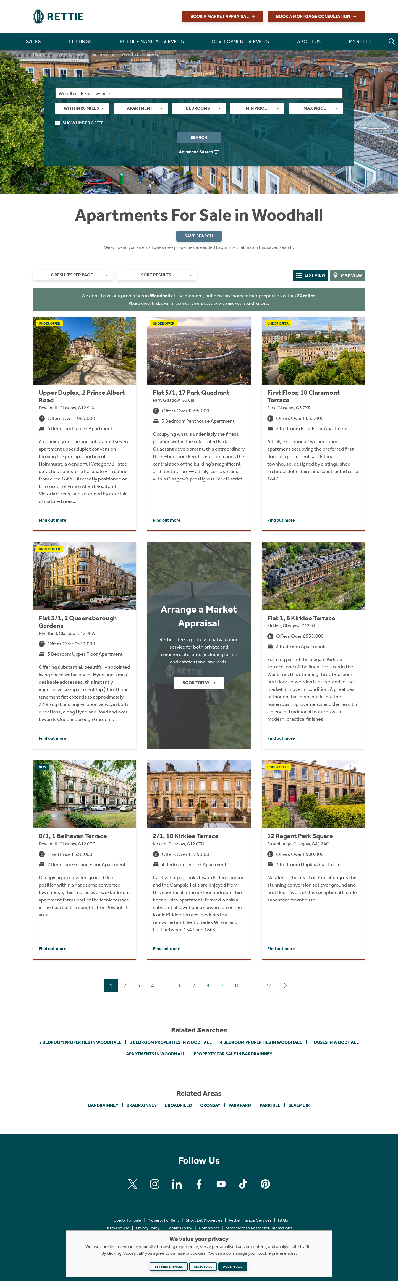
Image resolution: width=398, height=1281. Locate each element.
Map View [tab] (347, 275)
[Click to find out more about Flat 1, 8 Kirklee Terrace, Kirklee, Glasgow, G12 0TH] (313, 645)
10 (237, 985)
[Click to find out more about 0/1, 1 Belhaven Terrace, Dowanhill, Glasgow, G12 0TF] (84, 859)
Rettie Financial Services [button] (152, 41)
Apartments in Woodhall (155, 1054)
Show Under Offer (79, 123)
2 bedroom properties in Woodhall (80, 1042)
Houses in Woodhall (334, 1042)
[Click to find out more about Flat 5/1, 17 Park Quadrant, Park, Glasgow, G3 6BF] (198, 423)
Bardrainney (103, 1105)
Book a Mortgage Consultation (317, 16)
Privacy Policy (148, 1227)
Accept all (232, 1267)
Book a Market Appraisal (223, 16)
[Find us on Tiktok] (243, 1184)
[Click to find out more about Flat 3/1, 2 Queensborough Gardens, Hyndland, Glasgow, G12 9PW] (84, 645)
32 (268, 985)
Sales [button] (33, 41)
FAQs (283, 1220)
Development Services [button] (240, 41)
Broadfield (178, 1105)
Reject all (203, 1267)
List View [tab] (311, 275)
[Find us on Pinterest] (265, 1184)
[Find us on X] (132, 1184)
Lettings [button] (80, 41)
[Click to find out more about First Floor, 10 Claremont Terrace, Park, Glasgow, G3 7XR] (313, 423)
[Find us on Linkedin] (177, 1184)
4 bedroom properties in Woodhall (261, 1042)
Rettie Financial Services (250, 1220)
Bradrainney (142, 1105)
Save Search (199, 236)
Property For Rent (163, 1220)
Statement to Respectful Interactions (259, 1227)
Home (38, 54)
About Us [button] (309, 41)
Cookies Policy (179, 1227)
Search (199, 137)
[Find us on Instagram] (154, 1184)
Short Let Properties (204, 1220)
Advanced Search (199, 152)
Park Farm (240, 1105)
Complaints (209, 1227)
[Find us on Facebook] (199, 1184)
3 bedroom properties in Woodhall (171, 1042)
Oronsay (210, 1105)
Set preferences (169, 1267)
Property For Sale (67, 54)
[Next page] (285, 985)
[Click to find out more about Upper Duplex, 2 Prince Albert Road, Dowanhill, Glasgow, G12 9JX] (84, 423)
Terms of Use (117, 1227)
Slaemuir (299, 1105)
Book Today (199, 682)
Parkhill (270, 1105)
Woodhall (130, 54)
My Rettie (360, 41)
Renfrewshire (102, 54)
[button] (391, 41)
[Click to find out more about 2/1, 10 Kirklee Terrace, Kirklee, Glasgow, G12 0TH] (198, 859)
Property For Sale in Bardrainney (233, 1054)
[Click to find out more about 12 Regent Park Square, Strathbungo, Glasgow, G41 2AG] (313, 859)
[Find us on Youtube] (221, 1184)
